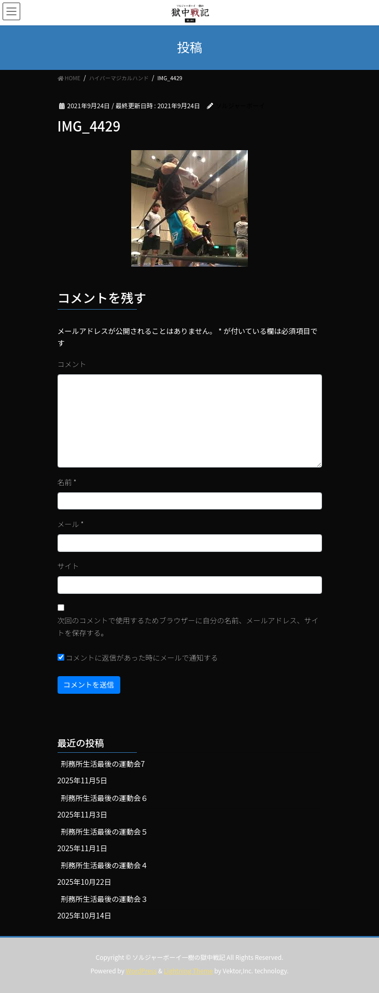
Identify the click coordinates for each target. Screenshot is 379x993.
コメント (72, 364)
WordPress (141, 970)
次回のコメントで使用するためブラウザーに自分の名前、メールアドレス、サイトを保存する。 (188, 626)
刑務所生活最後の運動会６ (104, 798)
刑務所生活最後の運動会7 (103, 763)
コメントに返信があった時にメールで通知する (138, 657)
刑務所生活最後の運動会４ (104, 865)
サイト (68, 566)
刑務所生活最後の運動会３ (104, 899)
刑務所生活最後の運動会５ (104, 831)
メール (71, 524)
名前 (67, 482)
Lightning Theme (188, 970)
